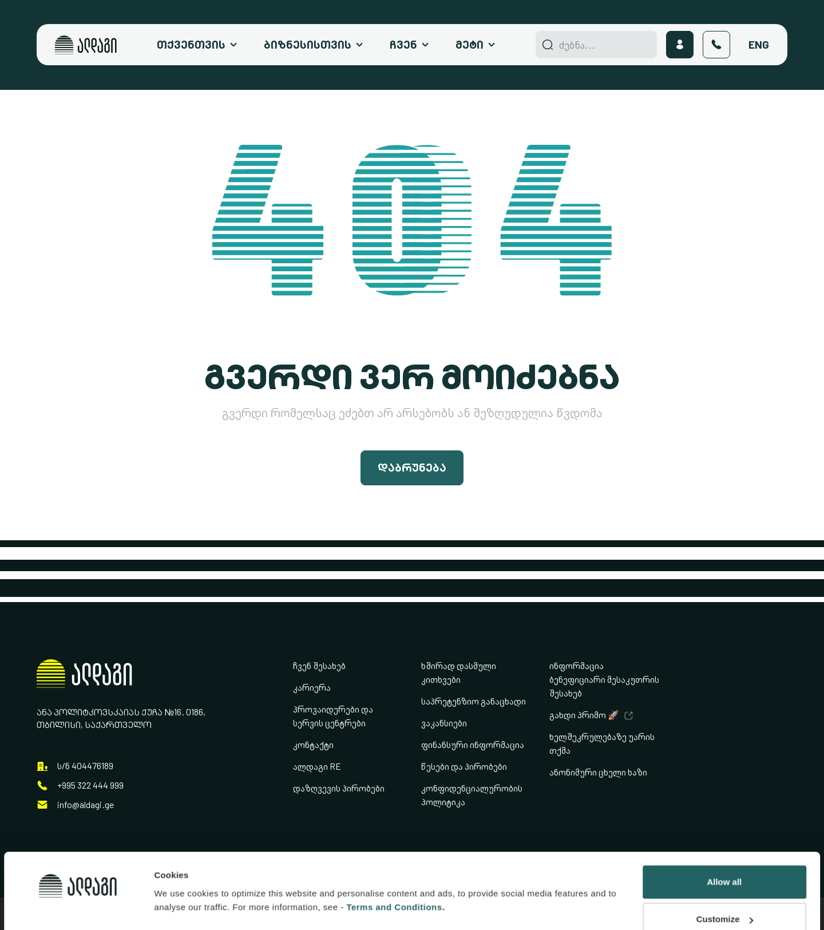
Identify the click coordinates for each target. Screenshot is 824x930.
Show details (180, 872)
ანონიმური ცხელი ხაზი (598, 772)
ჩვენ (403, 45)
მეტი (469, 45)
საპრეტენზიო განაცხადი (473, 701)
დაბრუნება (412, 467)
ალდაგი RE (317, 766)
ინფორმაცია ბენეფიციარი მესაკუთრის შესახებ (604, 679)
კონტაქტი (313, 744)
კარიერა (312, 687)
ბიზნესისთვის (307, 45)
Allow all (724, 815)
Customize (725, 852)
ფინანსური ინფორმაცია (472, 744)
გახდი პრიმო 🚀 (584, 715)
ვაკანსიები (444, 723)
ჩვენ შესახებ (319, 665)
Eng (758, 45)
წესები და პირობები (464, 766)
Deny (724, 890)
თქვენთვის (191, 45)
